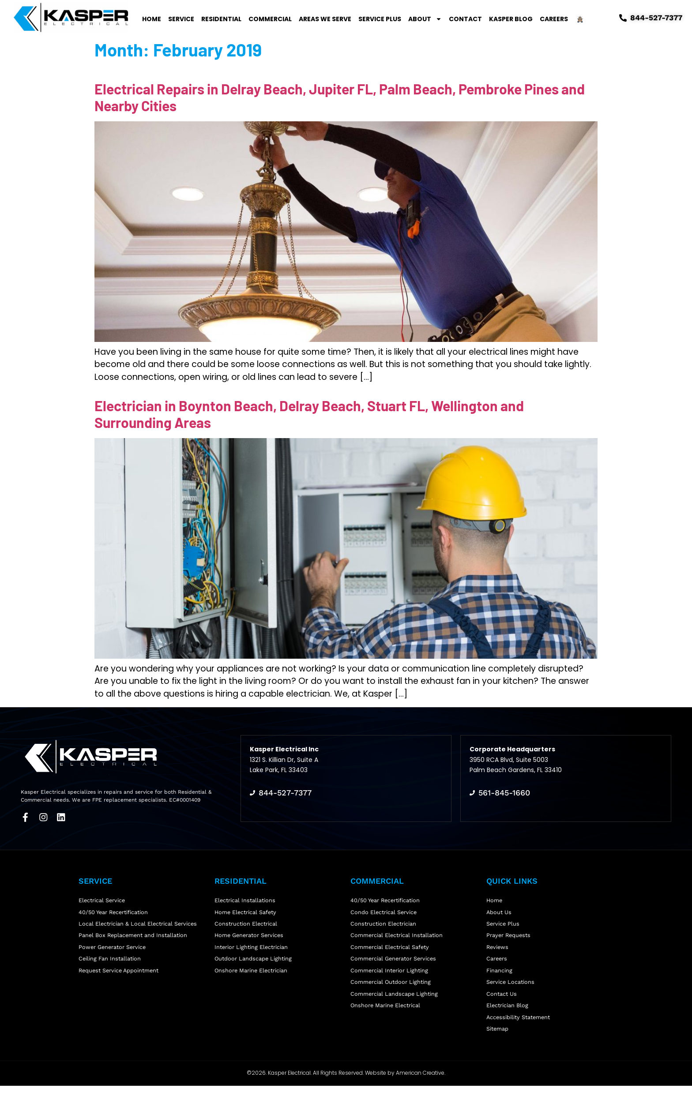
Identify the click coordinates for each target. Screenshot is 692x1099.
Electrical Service (102, 898)
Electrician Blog (507, 1015)
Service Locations (510, 989)
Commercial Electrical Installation (397, 937)
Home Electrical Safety (246, 911)
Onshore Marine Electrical (386, 1015)
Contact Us (501, 1002)
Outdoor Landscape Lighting (253, 963)
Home (151, 19)
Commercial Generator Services (394, 963)
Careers (554, 19)
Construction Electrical (246, 924)
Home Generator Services (250, 937)
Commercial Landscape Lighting (394, 1002)
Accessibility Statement (519, 1028)
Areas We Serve (325, 19)
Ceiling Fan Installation (110, 963)
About (425, 19)
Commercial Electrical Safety (390, 950)
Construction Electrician (383, 924)
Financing (499, 976)
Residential (221, 19)
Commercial (270, 19)
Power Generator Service (113, 950)
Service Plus (379, 19)
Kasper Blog (511, 19)
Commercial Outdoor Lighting (391, 989)
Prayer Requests (509, 937)
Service (181, 19)
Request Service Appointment (120, 976)
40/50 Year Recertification (114, 911)
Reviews (498, 950)
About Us (499, 911)
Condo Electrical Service (384, 911)
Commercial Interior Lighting (389, 976)
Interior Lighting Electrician (251, 950)
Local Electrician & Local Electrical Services (139, 924)
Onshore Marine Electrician (251, 976)
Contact (465, 19)
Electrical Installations (245, 898)
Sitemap (497, 1041)
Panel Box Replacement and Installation (134, 937)
